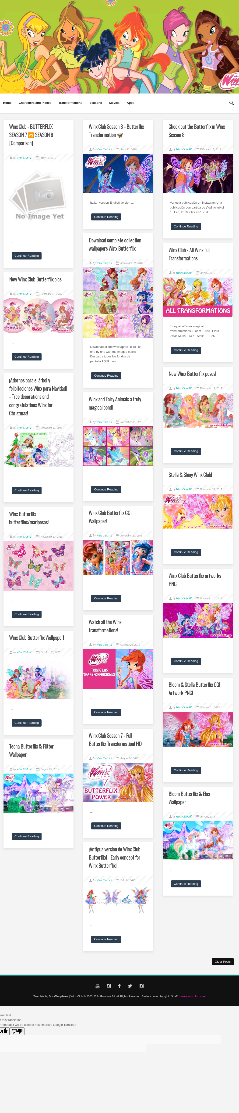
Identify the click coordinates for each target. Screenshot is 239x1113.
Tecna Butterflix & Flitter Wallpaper (31, 750)
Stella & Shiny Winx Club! (190, 474)
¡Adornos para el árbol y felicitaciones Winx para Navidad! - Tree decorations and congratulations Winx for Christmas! (38, 396)
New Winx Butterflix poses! (192, 373)
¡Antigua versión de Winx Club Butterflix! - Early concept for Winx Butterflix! (114, 857)
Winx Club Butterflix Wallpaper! (36, 637)
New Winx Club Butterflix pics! (35, 279)
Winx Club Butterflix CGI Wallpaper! (110, 517)
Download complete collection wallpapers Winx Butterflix (115, 244)
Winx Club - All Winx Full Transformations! (189, 254)
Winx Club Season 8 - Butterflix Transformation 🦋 (116, 130)
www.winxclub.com (192, 996)
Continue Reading (26, 255)
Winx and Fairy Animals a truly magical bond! (115, 403)
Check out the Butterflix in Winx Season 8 (197, 130)
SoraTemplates (58, 996)
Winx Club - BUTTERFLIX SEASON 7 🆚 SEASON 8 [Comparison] (31, 135)
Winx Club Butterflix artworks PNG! (195, 579)
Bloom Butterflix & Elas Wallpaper (189, 798)
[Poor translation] (17, 1031)
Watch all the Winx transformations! (105, 626)
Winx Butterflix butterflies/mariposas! (29, 518)
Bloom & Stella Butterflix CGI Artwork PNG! (194, 688)
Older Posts (223, 961)
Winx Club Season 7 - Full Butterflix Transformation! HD (115, 739)
